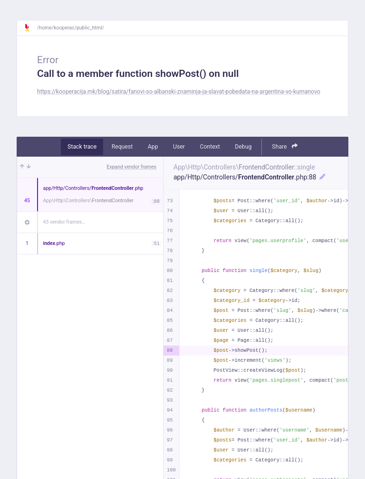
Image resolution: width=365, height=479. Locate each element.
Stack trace (81, 146)
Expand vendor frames (131, 167)
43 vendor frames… (64, 222)
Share (285, 146)
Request (122, 146)
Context (210, 146)
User (179, 146)
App (153, 146)
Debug (243, 146)
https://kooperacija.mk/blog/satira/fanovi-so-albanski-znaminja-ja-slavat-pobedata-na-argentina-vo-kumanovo (178, 91)
